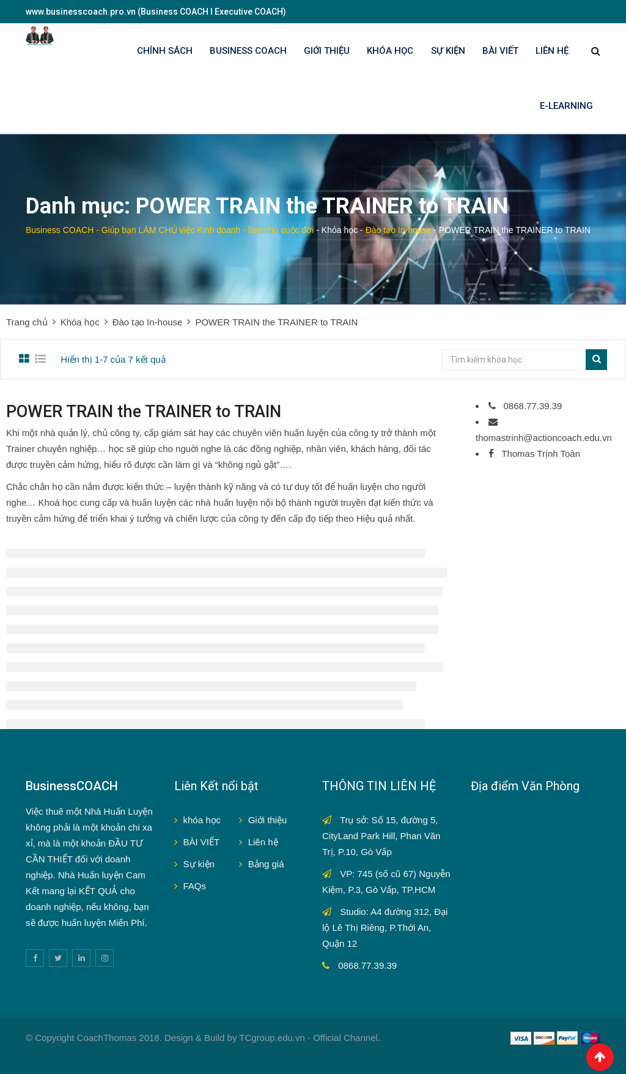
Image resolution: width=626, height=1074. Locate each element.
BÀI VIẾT (500, 50)
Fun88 (129, 1053)
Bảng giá (266, 864)
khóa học (202, 820)
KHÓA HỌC (390, 50)
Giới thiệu (267, 820)
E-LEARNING (566, 105)
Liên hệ (263, 842)
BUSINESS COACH (248, 50)
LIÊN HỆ (552, 50)
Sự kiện (199, 864)
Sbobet (98, 1053)
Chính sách (165, 50)
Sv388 (39, 1053)
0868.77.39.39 (531, 406)
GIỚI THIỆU (327, 50)
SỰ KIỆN (448, 50)
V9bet (67, 1053)
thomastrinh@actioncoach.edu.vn (544, 437)
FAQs (195, 886)
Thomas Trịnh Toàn (539, 453)
